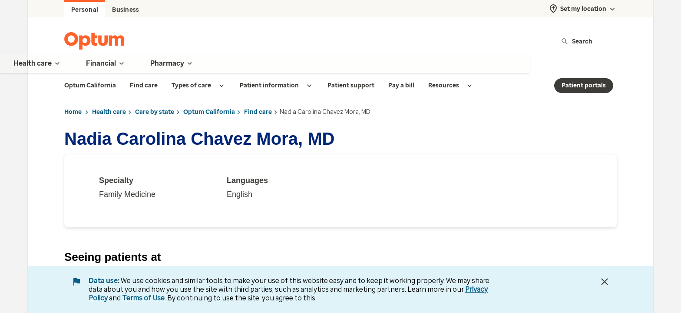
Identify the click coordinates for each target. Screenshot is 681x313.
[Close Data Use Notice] (604, 281)
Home (73, 112)
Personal (84, 9)
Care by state (154, 112)
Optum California (209, 112)
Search (576, 41)
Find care (258, 112)
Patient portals (584, 85)
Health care (109, 112)
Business (125, 9)
